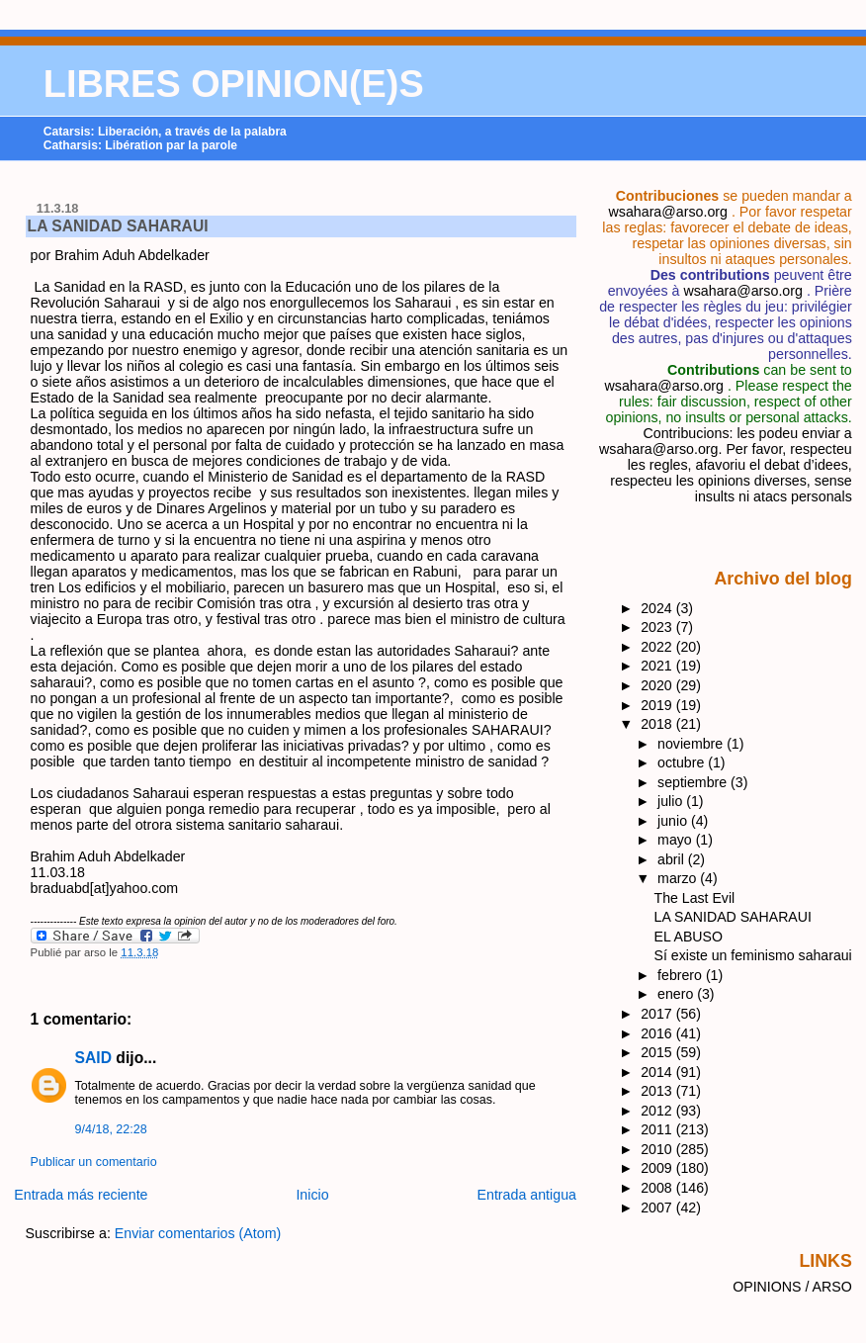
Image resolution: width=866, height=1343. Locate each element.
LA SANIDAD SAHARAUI (118, 226)
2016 (658, 1033)
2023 (658, 627)
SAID (93, 1057)
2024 (658, 608)
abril (672, 859)
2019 (658, 705)
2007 (658, 1207)
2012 (658, 1111)
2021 (658, 665)
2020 (658, 685)
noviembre (692, 744)
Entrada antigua (526, 1195)
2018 (658, 724)
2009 (658, 1168)
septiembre (694, 782)
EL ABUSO (688, 936)
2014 (658, 1072)
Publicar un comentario (94, 1162)
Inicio (312, 1195)
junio (674, 821)
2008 (658, 1188)
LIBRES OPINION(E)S (233, 84)
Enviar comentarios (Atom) (198, 1233)
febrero (681, 975)
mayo (676, 840)
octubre (682, 762)
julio (671, 801)
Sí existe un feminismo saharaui (753, 955)
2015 (658, 1052)
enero (677, 994)
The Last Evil (695, 898)
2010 (658, 1149)
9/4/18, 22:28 (111, 1129)
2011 (658, 1129)
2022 (658, 647)
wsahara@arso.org (667, 212)
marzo (678, 878)
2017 (658, 1014)
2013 (658, 1091)
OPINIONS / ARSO (792, 1287)
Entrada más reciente (80, 1195)
